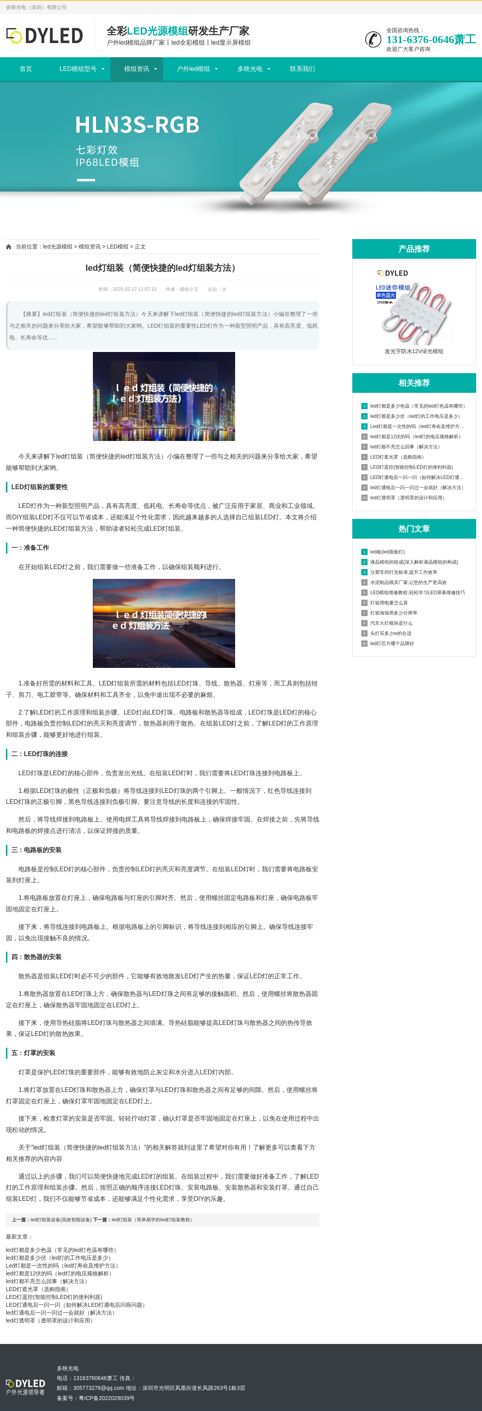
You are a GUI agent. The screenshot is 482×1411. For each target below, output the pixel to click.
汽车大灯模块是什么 (387, 623)
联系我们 (302, 68)
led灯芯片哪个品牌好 (387, 643)
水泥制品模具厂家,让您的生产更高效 (404, 582)
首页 (26, 68)
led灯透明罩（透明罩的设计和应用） (51, 1320)
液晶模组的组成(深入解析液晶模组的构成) (409, 562)
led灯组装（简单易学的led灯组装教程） (153, 1219)
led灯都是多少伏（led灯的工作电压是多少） (60, 1258)
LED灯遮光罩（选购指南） (38, 1289)
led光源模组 (57, 246)
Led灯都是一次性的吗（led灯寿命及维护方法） (63, 1265)
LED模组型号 (78, 68)
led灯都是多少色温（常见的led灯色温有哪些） (62, 1250)
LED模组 (118, 246)
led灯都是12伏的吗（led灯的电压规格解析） (60, 1273)
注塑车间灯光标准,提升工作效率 (399, 572)
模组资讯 (136, 68)
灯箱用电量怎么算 (384, 603)
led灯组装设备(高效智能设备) (61, 1219)
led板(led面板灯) (383, 552)
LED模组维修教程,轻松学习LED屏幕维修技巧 (413, 592)
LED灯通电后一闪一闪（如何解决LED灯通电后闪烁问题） (77, 1305)
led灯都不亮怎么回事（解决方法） (48, 1281)
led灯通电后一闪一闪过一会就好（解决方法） (62, 1312)
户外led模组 (193, 68)
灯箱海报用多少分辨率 (389, 613)
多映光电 (250, 68)
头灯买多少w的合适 (386, 633)
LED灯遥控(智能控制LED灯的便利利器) (54, 1297)
